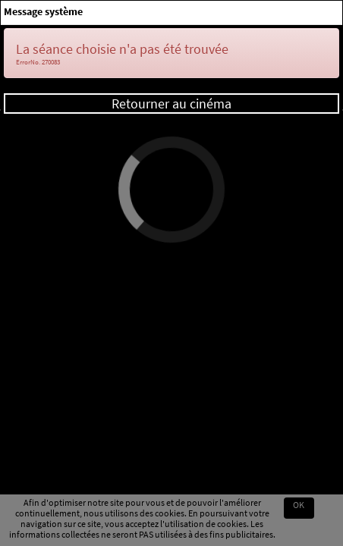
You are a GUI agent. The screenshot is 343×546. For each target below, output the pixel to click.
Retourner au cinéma (171, 103)
